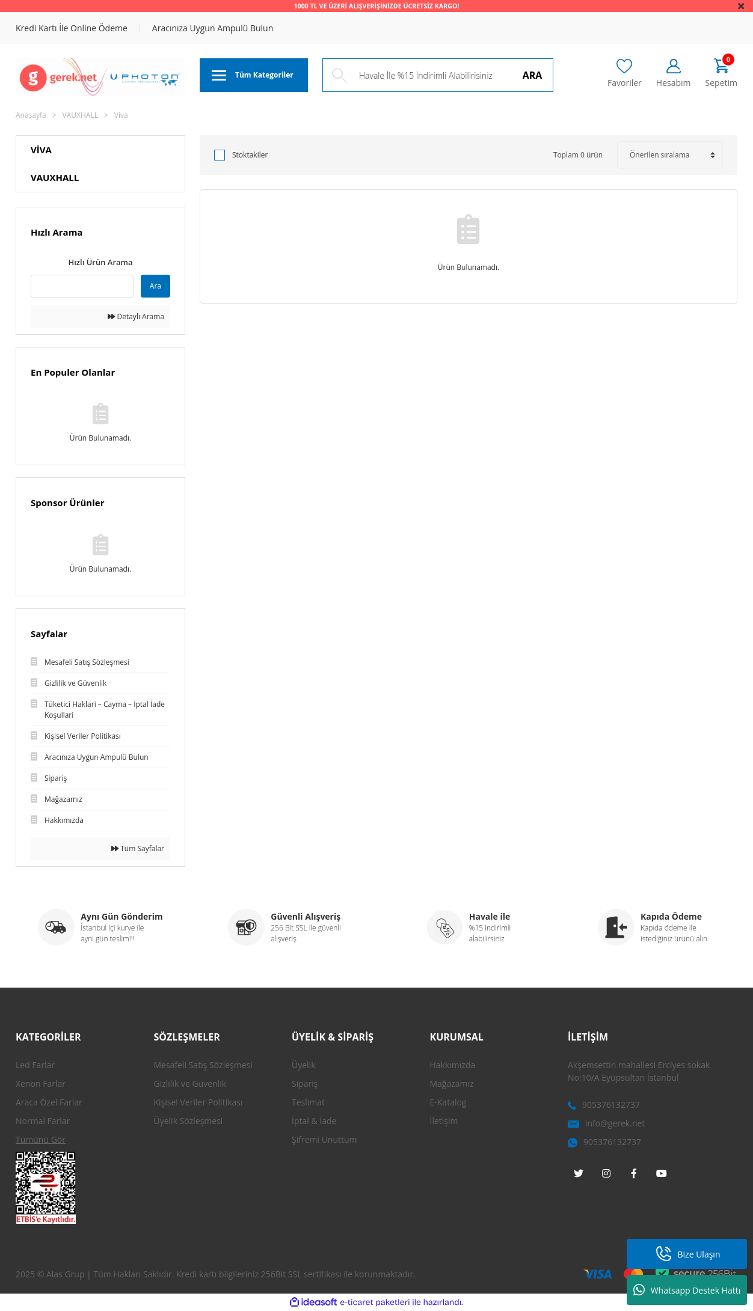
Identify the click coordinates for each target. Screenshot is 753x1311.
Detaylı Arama (136, 316)
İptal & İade (314, 1120)
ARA (532, 75)
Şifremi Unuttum (324, 1139)
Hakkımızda (453, 1065)
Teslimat (308, 1102)
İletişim (444, 1120)
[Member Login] (673, 74)
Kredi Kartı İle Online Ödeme (72, 28)
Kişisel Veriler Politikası (198, 1102)
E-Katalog (448, 1102)
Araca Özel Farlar (49, 1102)
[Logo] (100, 77)
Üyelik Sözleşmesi (188, 1120)
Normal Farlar (43, 1120)
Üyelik (304, 1065)
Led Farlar (35, 1065)
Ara (155, 286)
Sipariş (305, 1083)
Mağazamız (452, 1083)
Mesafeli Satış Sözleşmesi (203, 1065)
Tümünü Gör (41, 1139)
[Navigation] (254, 75)
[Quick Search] (82, 286)
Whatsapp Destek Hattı (687, 1290)
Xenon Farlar (41, 1083)
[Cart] (721, 73)
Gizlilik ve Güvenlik (190, 1083)
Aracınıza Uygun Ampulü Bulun (212, 28)
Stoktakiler (250, 155)
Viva (121, 115)
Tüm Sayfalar (137, 848)
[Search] (437, 75)
